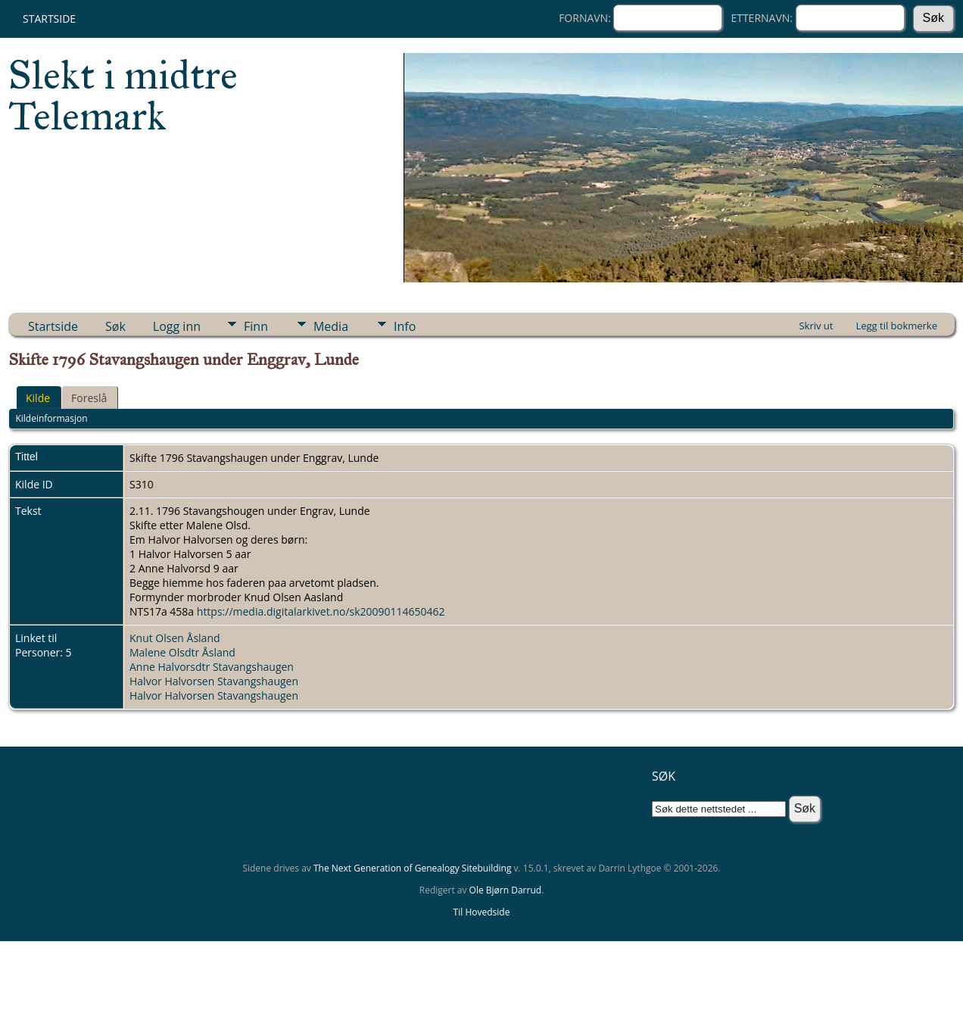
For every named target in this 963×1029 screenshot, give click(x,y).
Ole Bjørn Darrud (505, 890)
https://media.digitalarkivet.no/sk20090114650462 (321, 611)
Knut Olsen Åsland (174, 638)
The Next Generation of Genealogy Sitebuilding (412, 868)
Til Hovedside (481, 912)
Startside (49, 18)
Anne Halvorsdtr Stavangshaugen (211, 666)
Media (330, 326)
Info (405, 326)
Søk (115, 326)
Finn (256, 326)
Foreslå (89, 398)
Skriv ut (816, 325)
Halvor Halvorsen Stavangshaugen (213, 681)
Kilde (38, 398)
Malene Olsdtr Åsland (182, 652)
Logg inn (177, 326)
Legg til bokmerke (896, 325)
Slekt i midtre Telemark (123, 95)
